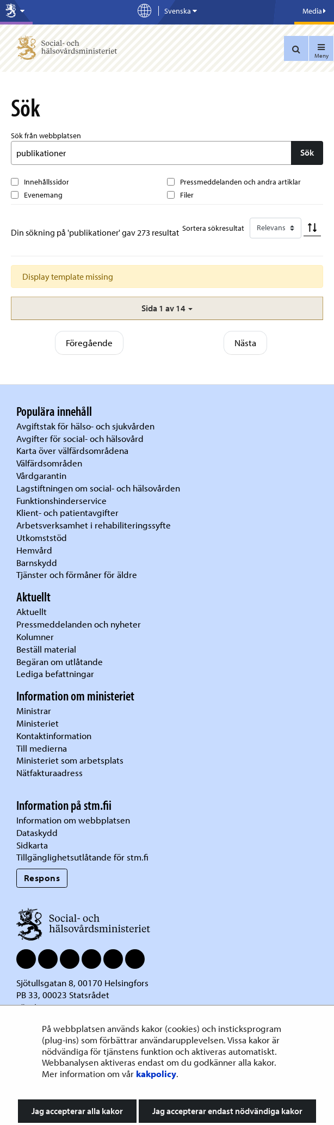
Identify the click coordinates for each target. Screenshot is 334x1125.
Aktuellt (31, 611)
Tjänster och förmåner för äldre (76, 574)
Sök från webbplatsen (46, 135)
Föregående (89, 342)
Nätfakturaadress (49, 772)
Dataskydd (37, 832)
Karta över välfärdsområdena (72, 450)
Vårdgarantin (41, 475)
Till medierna (41, 748)
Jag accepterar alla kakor (77, 1110)
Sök (307, 152)
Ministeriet (37, 723)
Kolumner (35, 636)
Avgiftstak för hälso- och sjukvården (85, 426)
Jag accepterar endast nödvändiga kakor (227, 1110)
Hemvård (34, 550)
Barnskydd (36, 562)
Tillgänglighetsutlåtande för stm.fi (82, 857)
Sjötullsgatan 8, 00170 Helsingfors (82, 982)
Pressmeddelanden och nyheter (78, 624)
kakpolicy (156, 1073)
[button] (167, 308)
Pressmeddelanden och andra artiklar (240, 182)
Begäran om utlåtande (59, 661)
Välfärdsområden (49, 463)
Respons (42, 877)
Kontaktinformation (53, 735)
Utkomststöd (41, 537)
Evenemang (43, 195)
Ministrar (33, 710)
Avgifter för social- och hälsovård (80, 438)
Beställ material (46, 649)
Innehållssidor (46, 182)
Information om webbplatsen (73, 820)
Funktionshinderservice (61, 500)
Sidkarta (32, 845)
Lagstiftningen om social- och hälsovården (98, 488)
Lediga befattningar (55, 673)
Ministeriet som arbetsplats (69, 760)
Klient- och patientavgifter (67, 512)
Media (314, 11)
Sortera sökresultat (213, 228)
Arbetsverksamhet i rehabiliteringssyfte (94, 525)
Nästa (245, 342)
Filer (187, 195)
